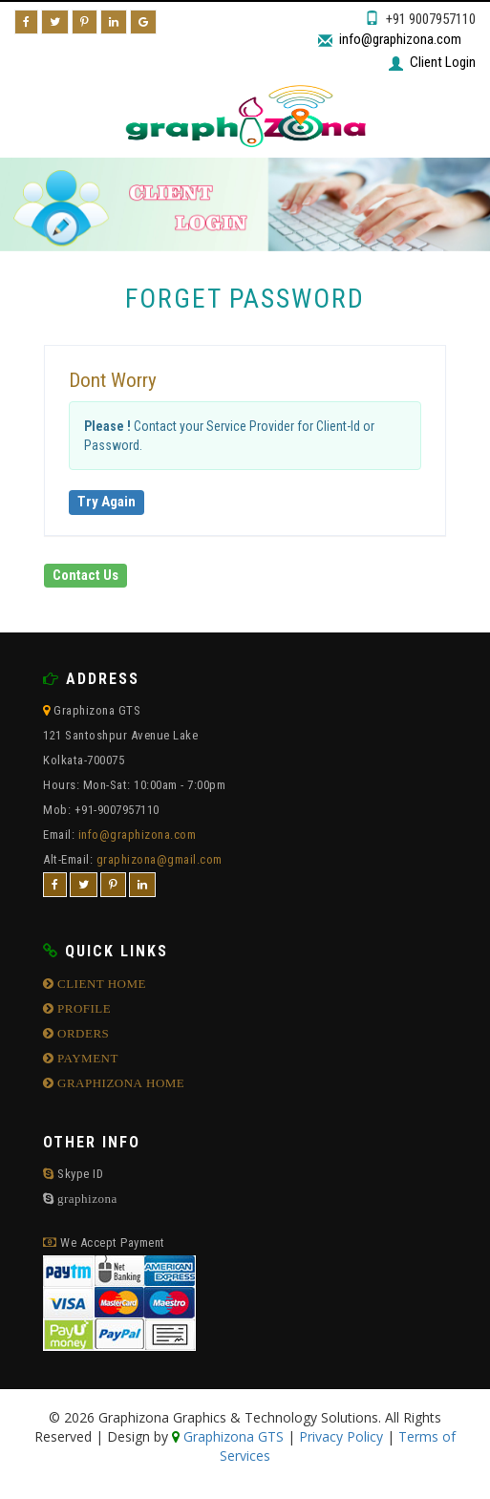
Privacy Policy (341, 1436)
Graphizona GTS (232, 1436)
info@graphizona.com (400, 39)
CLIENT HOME (100, 983)
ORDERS (82, 1033)
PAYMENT (86, 1058)
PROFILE (83, 1008)
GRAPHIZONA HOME (119, 1083)
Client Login (443, 62)
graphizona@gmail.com (159, 859)
